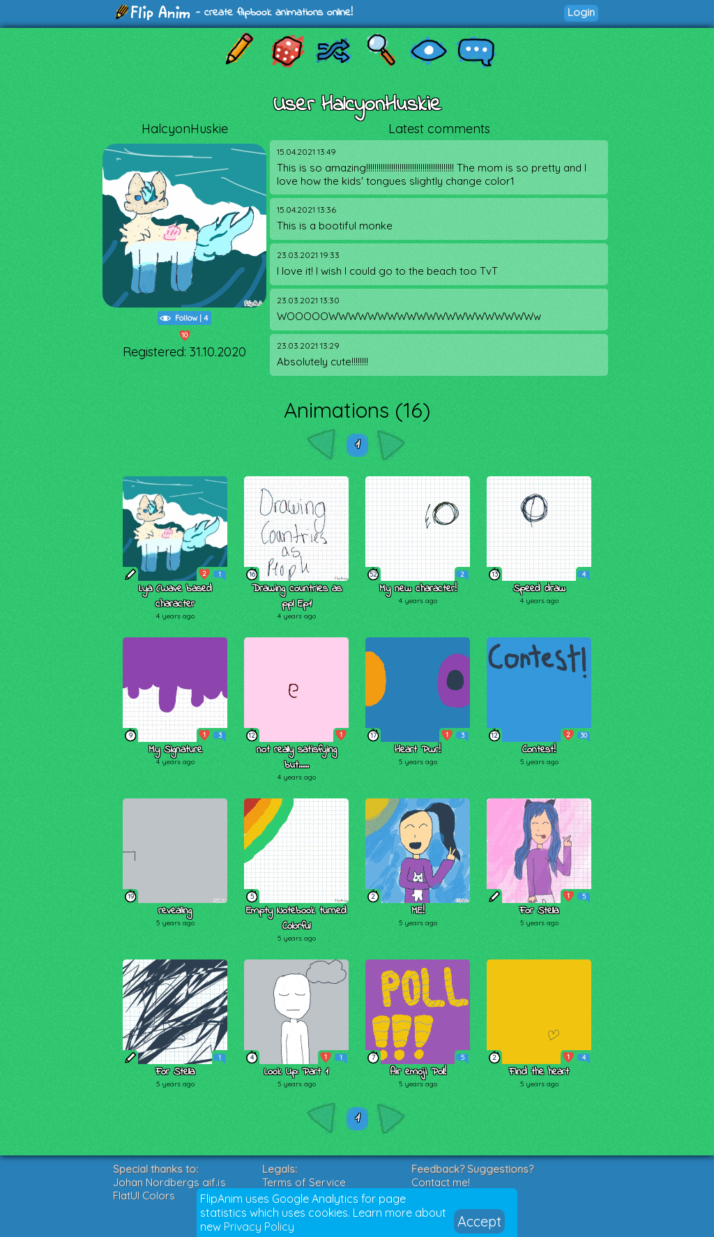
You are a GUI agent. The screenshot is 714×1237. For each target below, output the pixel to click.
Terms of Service (304, 1182)
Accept (479, 1221)
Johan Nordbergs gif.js (169, 1182)
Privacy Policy (259, 1227)
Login (581, 12)
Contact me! (440, 1182)
